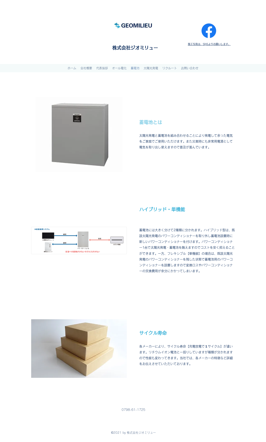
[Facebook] (209, 31)
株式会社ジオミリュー (135, 47)
